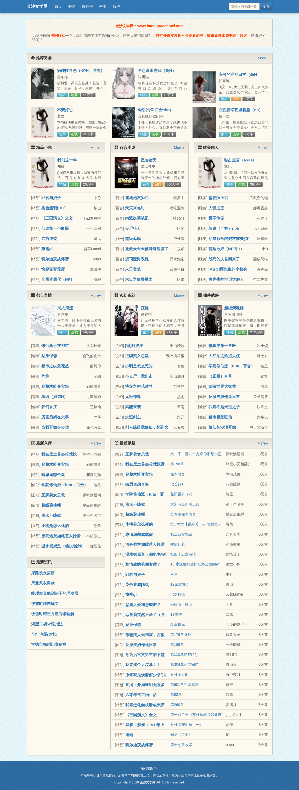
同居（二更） (181, 734)
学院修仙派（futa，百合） (231, 366)
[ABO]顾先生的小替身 (227, 269)
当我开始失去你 (55, 427)
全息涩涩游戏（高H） (157, 70)
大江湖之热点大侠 (224, 356)
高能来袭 (133, 407)
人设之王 (216, 208)
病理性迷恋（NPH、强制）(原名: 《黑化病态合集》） (81, 72)
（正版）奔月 (220, 376)
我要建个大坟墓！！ (143, 664)
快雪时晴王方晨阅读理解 (52, 614)
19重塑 (176, 614)
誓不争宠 (216, 218)
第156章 (177, 464)
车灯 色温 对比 (44, 634)
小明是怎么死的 (139, 366)
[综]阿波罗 (134, 345)
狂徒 (145, 308)
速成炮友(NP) (137, 197)
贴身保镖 (49, 356)
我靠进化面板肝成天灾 (145, 705)
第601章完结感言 (184, 684)
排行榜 (87, 6)
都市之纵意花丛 (55, 366)
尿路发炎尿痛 (43, 573)
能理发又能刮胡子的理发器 (54, 593)
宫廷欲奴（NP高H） (226, 248)
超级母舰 (133, 238)
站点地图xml (149, 768)
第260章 (177, 705)
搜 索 (265, 6)
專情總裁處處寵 (139, 534)
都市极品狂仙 (220, 417)
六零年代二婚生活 (141, 694)
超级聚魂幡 (234, 308)
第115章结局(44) (184, 654)
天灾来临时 (135, 208)
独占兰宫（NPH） (240, 160)
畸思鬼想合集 (53, 474)
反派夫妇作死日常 (224, 396)
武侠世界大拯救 (222, 386)
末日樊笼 (133, 269)
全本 (102, 6)
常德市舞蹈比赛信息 (48, 644)
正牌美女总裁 (137, 356)
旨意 (174, 574)
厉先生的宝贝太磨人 (226, 279)
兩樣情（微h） (182, 604)
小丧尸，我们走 (139, 376)
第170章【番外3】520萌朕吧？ (195, 524)
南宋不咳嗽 (51, 515)
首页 (58, 6)
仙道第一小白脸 (55, 228)
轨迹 (116, 6)
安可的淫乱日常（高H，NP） (240, 76)
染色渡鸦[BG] (53, 208)
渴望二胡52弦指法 (47, 624)
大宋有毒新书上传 (185, 504)
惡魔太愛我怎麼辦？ (143, 604)
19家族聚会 (179, 584)
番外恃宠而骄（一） (186, 724)
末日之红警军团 (139, 279)
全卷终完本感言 (183, 514)
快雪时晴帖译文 (45, 603)
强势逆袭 (49, 238)
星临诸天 (148, 160)
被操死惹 (177, 544)
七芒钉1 (176, 484)
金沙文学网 (37, 6)
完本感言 (177, 474)
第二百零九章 (181, 534)
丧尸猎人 (133, 228)
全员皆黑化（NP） (57, 279)
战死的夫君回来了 (224, 259)
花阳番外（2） (182, 494)
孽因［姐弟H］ (54, 396)
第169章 (177, 644)
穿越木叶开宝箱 (55, 386)
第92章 (176, 694)
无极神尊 (133, 396)
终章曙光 (177, 624)
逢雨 (129, 734)
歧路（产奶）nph (223, 228)
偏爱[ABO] (218, 197)
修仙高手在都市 (55, 345)
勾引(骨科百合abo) (154, 110)
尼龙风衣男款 (43, 583)
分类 (72, 6)
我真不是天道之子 (224, 407)
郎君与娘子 (51, 197)
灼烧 (45, 376)
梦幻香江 (49, 407)
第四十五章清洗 (183, 554)
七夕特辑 (177, 594)
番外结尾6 (178, 675)
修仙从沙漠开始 (222, 427)
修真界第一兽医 (222, 345)
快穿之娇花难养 (139, 386)
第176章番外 (180, 634)
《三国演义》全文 (57, 218)
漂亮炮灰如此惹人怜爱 (61, 536)
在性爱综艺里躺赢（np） (241, 110)
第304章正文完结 (184, 664)
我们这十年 (67, 160)
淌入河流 (65, 308)
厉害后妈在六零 (55, 417)
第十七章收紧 (181, 745)
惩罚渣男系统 (137, 259)
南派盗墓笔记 (137, 218)
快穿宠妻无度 (53, 269)
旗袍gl (47, 248)
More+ (263, 58)
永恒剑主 (133, 417)
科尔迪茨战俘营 (55, 259)
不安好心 (65, 110)
